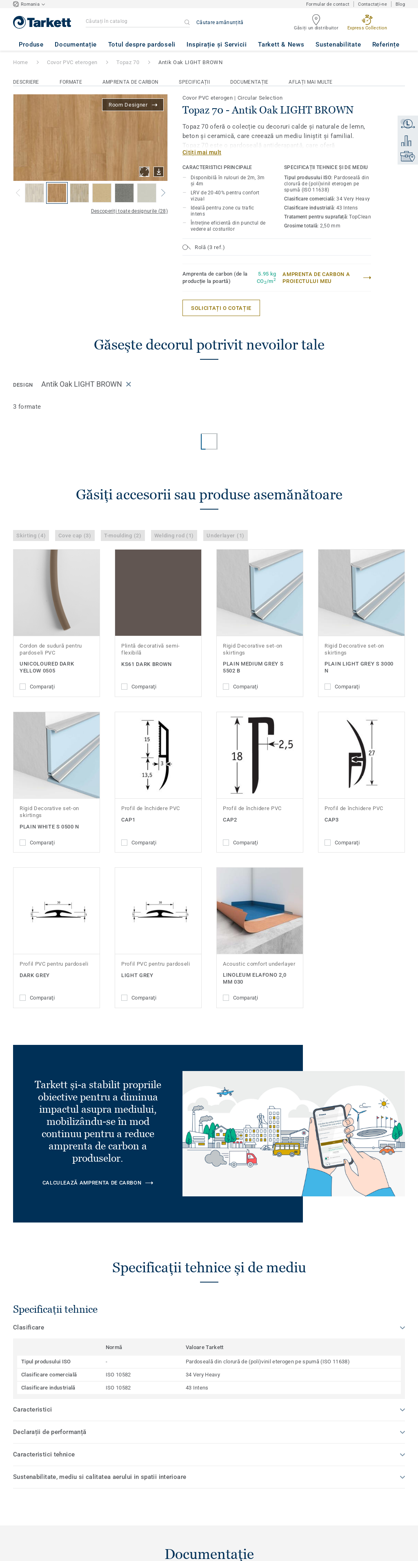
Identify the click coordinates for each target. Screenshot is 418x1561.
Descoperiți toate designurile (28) (129, 211)
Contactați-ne (372, 4)
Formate (71, 82)
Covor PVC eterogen (72, 62)
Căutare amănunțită (219, 22)
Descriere (26, 82)
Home (20, 62)
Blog (400, 4)
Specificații (194, 82)
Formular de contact (327, 4)
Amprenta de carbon (130, 82)
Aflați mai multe (310, 82)
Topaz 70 (127, 62)
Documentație (249, 82)
